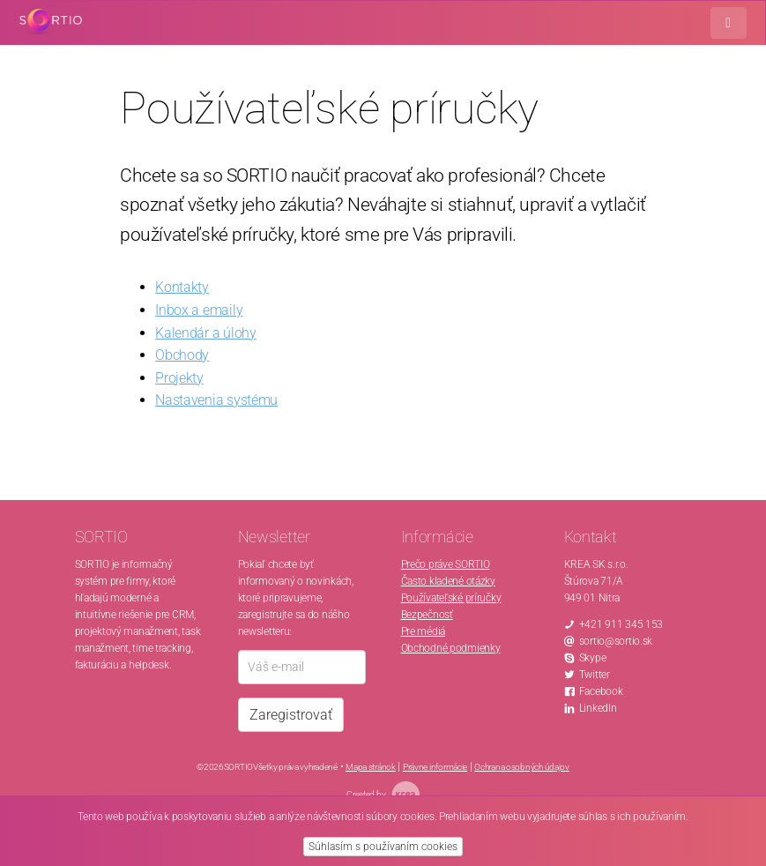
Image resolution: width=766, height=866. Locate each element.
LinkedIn (598, 708)
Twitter (594, 674)
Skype (592, 658)
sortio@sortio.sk (616, 641)
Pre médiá (423, 631)
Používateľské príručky (451, 598)
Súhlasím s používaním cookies (383, 846)
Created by (383, 794)
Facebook (601, 691)
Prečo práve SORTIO (445, 564)
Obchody (182, 355)
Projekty (179, 378)
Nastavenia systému (216, 400)
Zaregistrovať (290, 714)
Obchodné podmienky (451, 648)
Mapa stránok (371, 767)
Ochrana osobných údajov (521, 767)
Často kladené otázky (448, 581)
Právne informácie (435, 767)
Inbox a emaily (198, 310)
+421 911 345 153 (621, 624)
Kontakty (182, 287)
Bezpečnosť (427, 614)
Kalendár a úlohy (206, 333)
